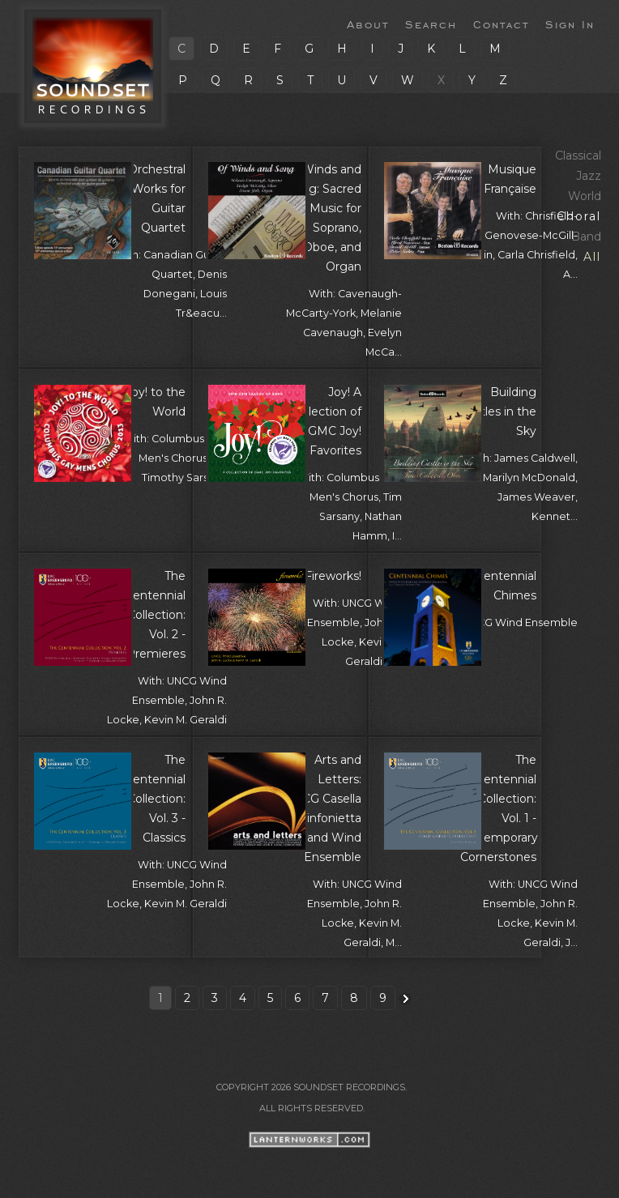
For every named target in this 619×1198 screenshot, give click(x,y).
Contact (501, 23)
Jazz (588, 175)
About (368, 23)
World (584, 196)
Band (586, 236)
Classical (578, 155)
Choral (579, 216)
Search (431, 23)
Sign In (570, 23)
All (592, 256)
